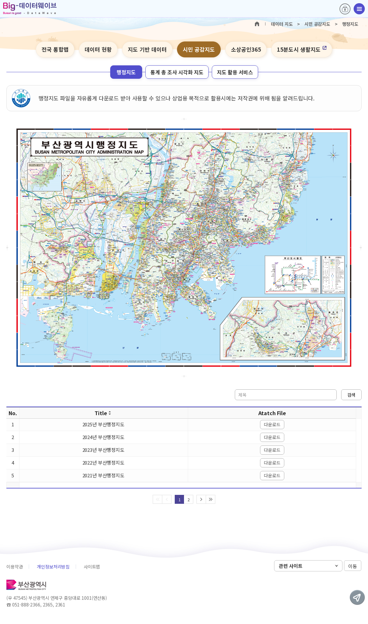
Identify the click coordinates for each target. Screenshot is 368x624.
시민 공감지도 (199, 49)
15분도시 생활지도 (301, 49)
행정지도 (126, 72)
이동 (352, 566)
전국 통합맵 (55, 49)
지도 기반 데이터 (147, 49)
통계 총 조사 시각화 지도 (176, 72)
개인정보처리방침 (53, 566)
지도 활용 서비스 (235, 72)
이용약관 (14, 566)
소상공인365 (246, 49)
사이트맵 (92, 566)
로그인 (345, 9)
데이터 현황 (98, 49)
